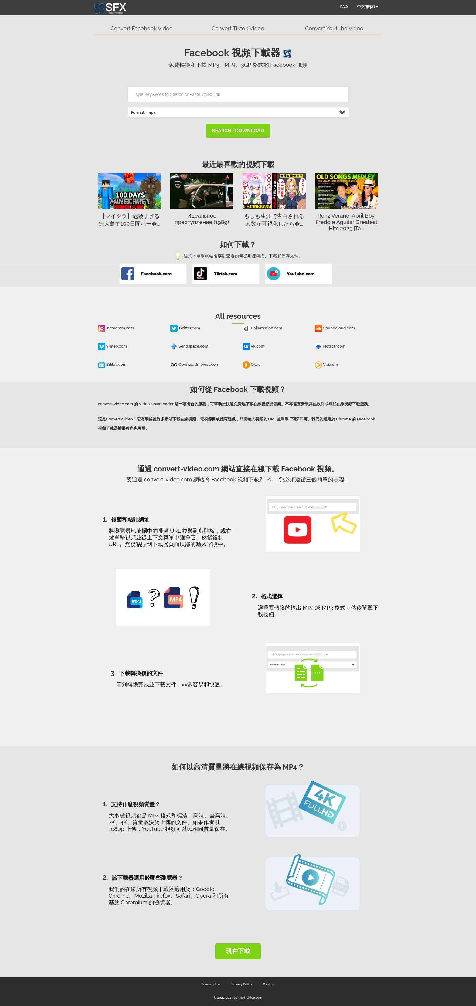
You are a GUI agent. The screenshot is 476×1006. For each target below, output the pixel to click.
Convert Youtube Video (334, 28)
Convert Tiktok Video (238, 28)
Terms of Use (211, 984)
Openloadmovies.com (194, 364)
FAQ (344, 7)
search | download (238, 131)
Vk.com (253, 346)
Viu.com (326, 364)
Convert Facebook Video (141, 28)
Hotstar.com (330, 346)
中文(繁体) (367, 7)
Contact (268, 984)
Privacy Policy (242, 984)
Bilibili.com (112, 364)
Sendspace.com (189, 346)
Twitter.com (185, 328)
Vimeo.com (112, 346)
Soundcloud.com (335, 328)
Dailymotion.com (262, 328)
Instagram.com (116, 328)
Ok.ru (252, 364)
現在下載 (238, 951)
